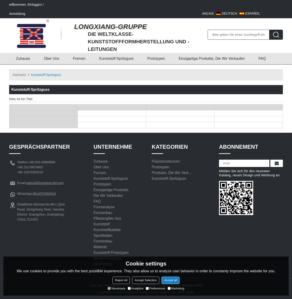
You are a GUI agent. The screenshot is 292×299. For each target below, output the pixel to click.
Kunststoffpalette (107, 230)
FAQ (262, 58)
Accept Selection (146, 280)
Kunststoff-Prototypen (111, 253)
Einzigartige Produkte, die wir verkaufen (212, 58)
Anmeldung (17, 14)
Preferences (155, 288)
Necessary (116, 288)
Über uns (51, 58)
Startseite (19, 75)
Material (100, 247)
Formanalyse (104, 207)
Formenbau (103, 213)
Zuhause (23, 58)
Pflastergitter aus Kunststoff (107, 221)
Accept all (170, 280)
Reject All (121, 280)
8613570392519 (44, 193)
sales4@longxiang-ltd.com (44, 183)
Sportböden (103, 235)
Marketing (176, 288)
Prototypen (156, 58)
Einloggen (35, 4)
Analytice (135, 288)
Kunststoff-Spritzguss (116, 58)
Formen (79, 58)
